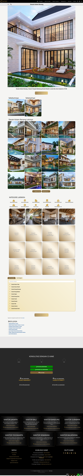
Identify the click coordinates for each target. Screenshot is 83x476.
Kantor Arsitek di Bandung (52, 426)
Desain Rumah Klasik (13, 329)
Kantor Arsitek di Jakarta (10, 425)
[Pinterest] (71, 453)
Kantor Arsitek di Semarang (41, 442)
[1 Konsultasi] (78, 475)
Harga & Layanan (56, 1)
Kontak (74, 1)
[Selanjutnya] (81, 475)
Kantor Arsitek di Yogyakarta (14, 440)
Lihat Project (41, 93)
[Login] (77, 1)
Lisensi (23, 317)
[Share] (75, 475)
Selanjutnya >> (45, 191)
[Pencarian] (82, 1)
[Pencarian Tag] (11, 4)
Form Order (41, 372)
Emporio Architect (37, 471)
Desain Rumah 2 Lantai (13, 323)
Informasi (70, 1)
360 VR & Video (48, 1)
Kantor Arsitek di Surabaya (72, 425)
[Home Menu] (37, 1)
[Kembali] (8, 4)
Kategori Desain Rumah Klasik (15, 327)
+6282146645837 (24, 380)
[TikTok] (69, 453)
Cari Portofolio (11, 278)
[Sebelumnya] (67, 475)
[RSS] (75, 453)
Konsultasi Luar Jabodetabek (41, 369)
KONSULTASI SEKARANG (41, 314)
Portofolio (41, 1)
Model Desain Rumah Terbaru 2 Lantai (16, 325)
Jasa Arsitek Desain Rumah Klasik (15, 330)
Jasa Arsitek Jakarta (13, 333)
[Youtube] (67, 453)
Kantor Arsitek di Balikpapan (69, 440)
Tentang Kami (64, 1)
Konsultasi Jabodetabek (41, 366)
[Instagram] (65, 453)
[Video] (73, 475)
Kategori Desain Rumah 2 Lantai (15, 326)
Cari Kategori (19, 278)
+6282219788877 (58, 380)
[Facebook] (63, 453)
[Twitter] (73, 453)
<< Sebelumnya (36, 191)
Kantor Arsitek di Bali (31, 426)
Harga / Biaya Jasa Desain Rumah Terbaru (17, 332)
